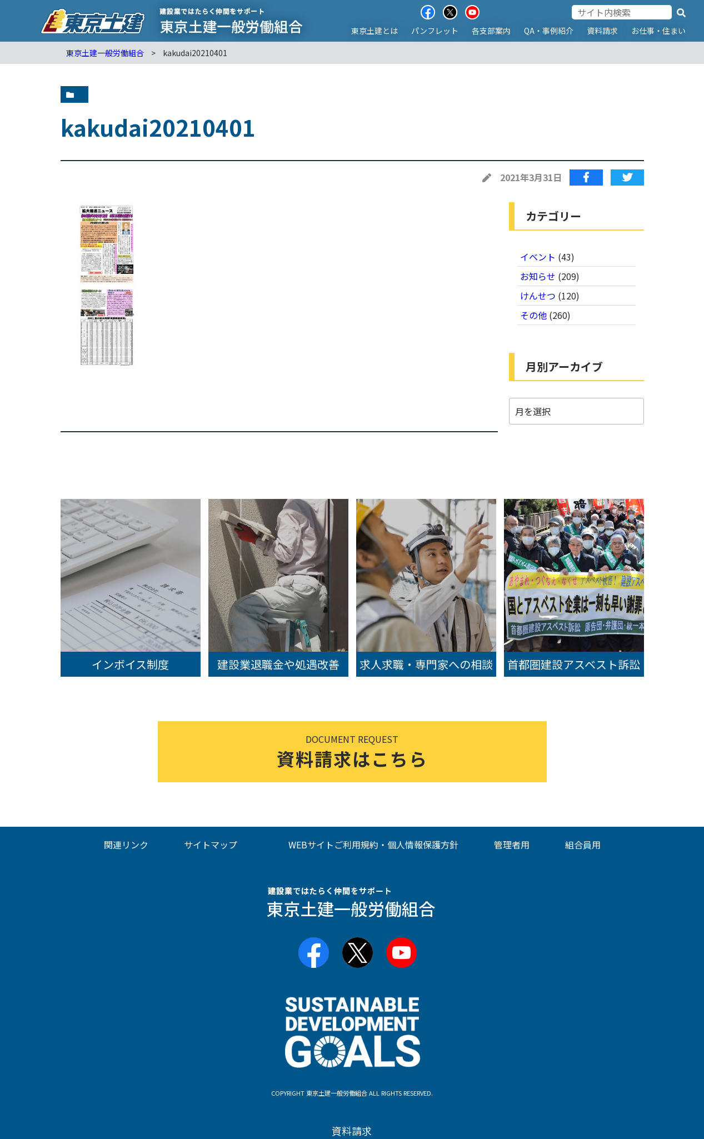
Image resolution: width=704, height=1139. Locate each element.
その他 (533, 315)
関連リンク (126, 844)
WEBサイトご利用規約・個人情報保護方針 (373, 844)
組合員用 (583, 844)
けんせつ (538, 295)
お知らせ (538, 276)
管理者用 (512, 844)
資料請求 (602, 30)
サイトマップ (210, 844)
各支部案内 (491, 30)
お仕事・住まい (658, 30)
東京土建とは (374, 30)
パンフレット (434, 30)
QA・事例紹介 (548, 30)
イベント (538, 256)
